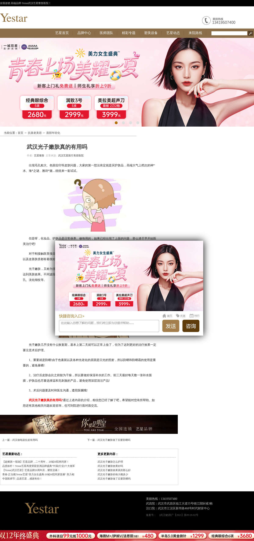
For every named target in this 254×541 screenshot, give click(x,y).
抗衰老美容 (35, 132)
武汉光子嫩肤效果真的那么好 (114, 470)
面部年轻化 (53, 132)
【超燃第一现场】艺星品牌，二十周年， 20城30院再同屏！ (35, 461)
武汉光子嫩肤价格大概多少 (113, 474)
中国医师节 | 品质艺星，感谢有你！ (22, 478)
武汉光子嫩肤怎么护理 (110, 461)
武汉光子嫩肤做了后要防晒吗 (113, 440)
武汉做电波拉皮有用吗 (25, 440)
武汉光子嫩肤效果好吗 (110, 465)
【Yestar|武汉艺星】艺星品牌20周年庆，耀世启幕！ (31, 470)
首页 (20, 132)
